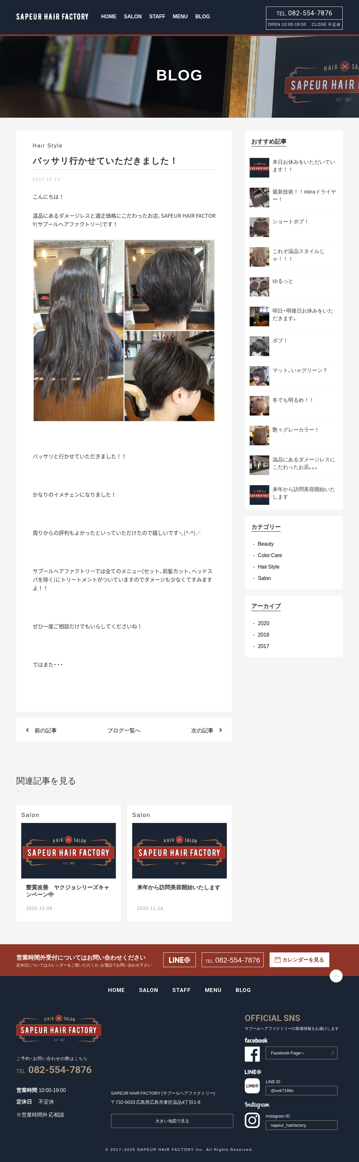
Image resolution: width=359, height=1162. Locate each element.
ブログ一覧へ (124, 730)
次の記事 (202, 730)
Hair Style (268, 566)
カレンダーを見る (299, 959)
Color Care (270, 555)
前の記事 (46, 730)
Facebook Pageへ (287, 1053)
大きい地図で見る (172, 1121)
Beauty (266, 543)
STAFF (157, 16)
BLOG (202, 16)
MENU (180, 16)
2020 (263, 623)
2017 (263, 646)
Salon (264, 578)
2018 (263, 634)
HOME (109, 16)
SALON (133, 16)
